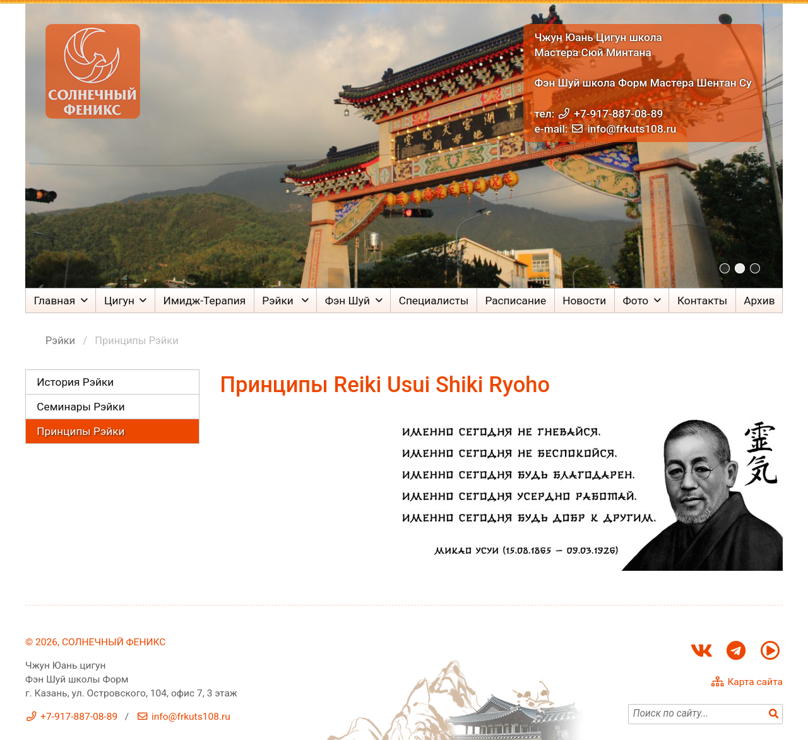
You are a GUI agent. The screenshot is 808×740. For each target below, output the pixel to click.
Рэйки (279, 300)
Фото (635, 300)
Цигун (119, 300)
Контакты (702, 300)
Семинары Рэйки (80, 406)
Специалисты (434, 300)
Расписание (515, 300)
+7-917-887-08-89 (618, 113)
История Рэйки (75, 382)
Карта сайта (755, 682)
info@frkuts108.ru (631, 128)
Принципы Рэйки (80, 431)
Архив (759, 300)
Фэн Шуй (347, 300)
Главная (55, 300)
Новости (584, 300)
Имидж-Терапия (204, 300)
